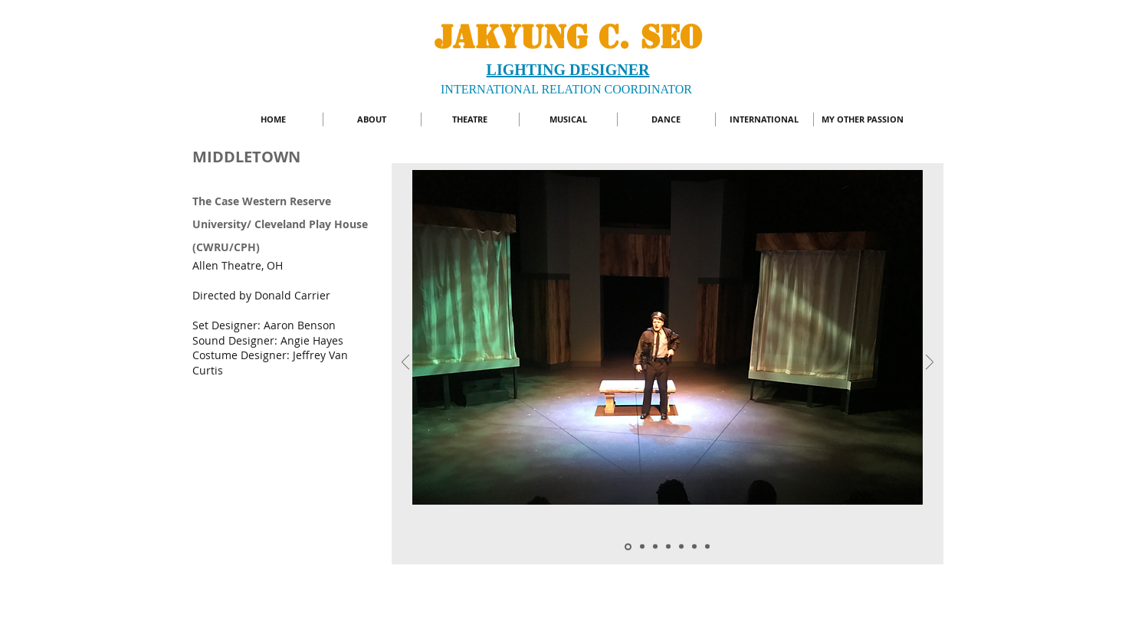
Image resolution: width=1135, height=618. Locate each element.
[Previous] (405, 363)
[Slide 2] (642, 546)
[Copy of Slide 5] (655, 546)
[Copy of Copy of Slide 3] (707, 546)
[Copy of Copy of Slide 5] (628, 546)
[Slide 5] (681, 546)
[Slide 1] (694, 546)
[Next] (929, 363)
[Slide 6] (668, 546)
